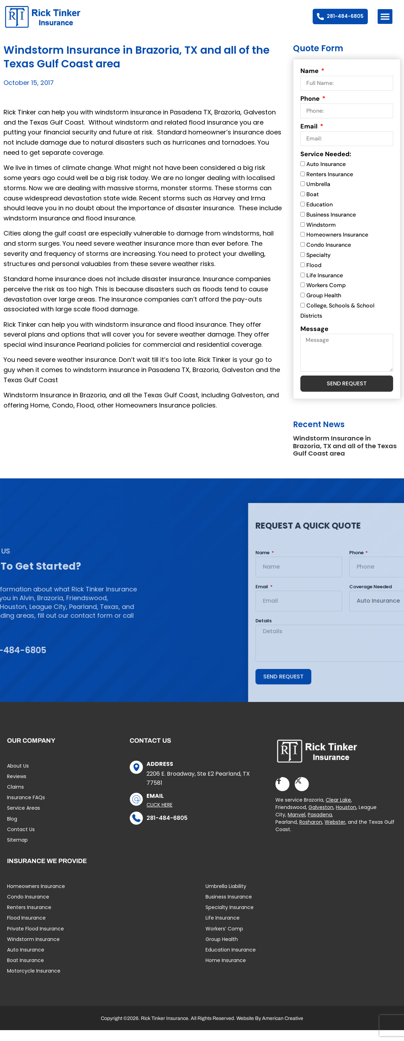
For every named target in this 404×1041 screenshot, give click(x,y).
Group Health (323, 306)
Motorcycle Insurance (33, 981)
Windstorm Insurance (33, 949)
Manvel (296, 825)
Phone (310, 109)
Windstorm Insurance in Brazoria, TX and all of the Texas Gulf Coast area (345, 457)
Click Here (159, 815)
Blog (12, 829)
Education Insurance (231, 960)
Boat (312, 205)
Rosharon (310, 832)
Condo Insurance (328, 255)
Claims (15, 797)
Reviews (16, 787)
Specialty (318, 266)
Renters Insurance (329, 185)
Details (364, 632)
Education (319, 215)
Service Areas (23, 818)
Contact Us (21, 840)
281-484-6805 (167, 828)
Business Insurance (331, 225)
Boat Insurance (25, 971)
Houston (346, 818)
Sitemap (17, 850)
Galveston (320, 818)
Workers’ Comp (224, 939)
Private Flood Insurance (35, 939)
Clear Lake (338, 810)
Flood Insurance (26, 928)
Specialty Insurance (230, 918)
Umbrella (318, 195)
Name (310, 82)
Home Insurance (226, 971)
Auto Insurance (326, 175)
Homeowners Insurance (337, 245)
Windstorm (321, 235)
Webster (335, 832)
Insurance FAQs (26, 808)
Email (309, 137)
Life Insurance (324, 286)
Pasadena (320, 825)
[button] (385, 16)
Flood (313, 276)
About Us (18, 776)
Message (314, 339)
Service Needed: (325, 165)
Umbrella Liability (226, 897)
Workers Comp (326, 296)
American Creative (282, 1029)
